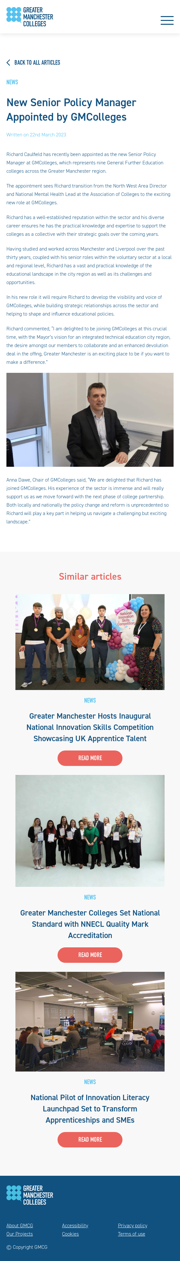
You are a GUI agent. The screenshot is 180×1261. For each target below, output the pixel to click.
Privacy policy (132, 1225)
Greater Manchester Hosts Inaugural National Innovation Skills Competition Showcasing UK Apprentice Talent (90, 727)
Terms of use (131, 1233)
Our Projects (19, 1233)
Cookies (70, 1233)
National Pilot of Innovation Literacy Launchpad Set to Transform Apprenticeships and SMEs (90, 1108)
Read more (90, 759)
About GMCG (19, 1225)
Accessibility (75, 1225)
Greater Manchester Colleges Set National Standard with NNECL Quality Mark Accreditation (90, 924)
